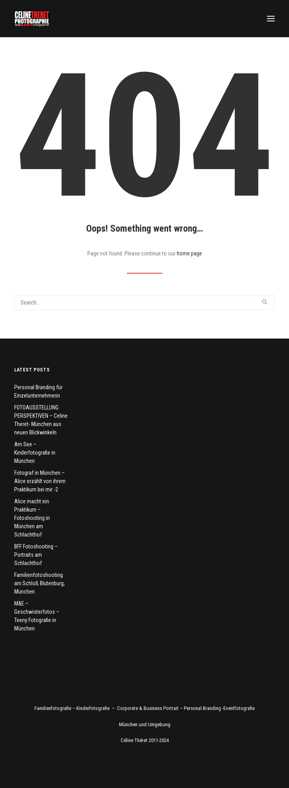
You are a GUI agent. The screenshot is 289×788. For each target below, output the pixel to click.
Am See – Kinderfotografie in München (34, 452)
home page (189, 253)
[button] (271, 18)
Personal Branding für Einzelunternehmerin (38, 391)
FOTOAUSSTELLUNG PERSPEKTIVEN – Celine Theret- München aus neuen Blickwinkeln (41, 420)
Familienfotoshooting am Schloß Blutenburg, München (39, 583)
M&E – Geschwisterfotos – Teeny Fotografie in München (36, 616)
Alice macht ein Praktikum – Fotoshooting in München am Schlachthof (32, 518)
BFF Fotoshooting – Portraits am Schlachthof (36, 554)
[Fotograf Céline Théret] (31, 19)
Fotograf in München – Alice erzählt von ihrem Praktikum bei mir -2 (40, 481)
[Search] (144, 302)
